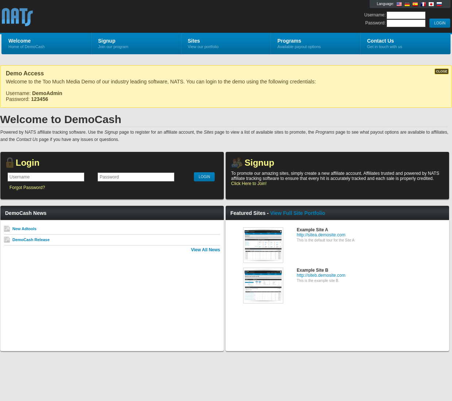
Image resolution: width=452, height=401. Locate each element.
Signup (259, 163)
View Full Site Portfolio (297, 213)
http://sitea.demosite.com (321, 234)
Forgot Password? (27, 187)
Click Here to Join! (248, 183)
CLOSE (441, 71)
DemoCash (88, 17)
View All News (205, 249)
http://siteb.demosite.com (321, 275)
